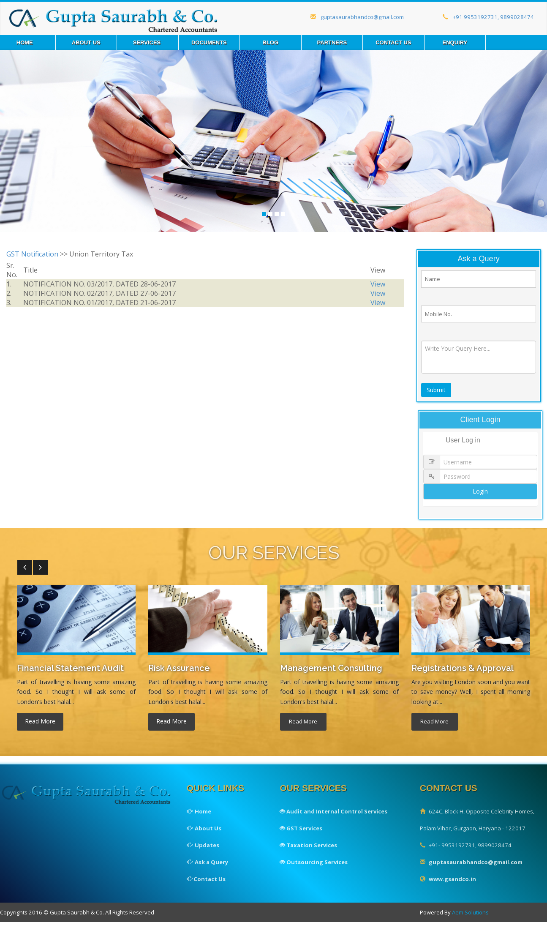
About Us (86, 42)
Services (147, 42)
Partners (332, 42)
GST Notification (32, 254)
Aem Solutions (475, 916)
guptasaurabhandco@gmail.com (354, 17)
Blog (271, 42)
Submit (436, 393)
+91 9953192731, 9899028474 (487, 17)
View (377, 284)
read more (40, 724)
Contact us (393, 42)
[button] (24, 570)
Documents (209, 42)
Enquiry (454, 42)
